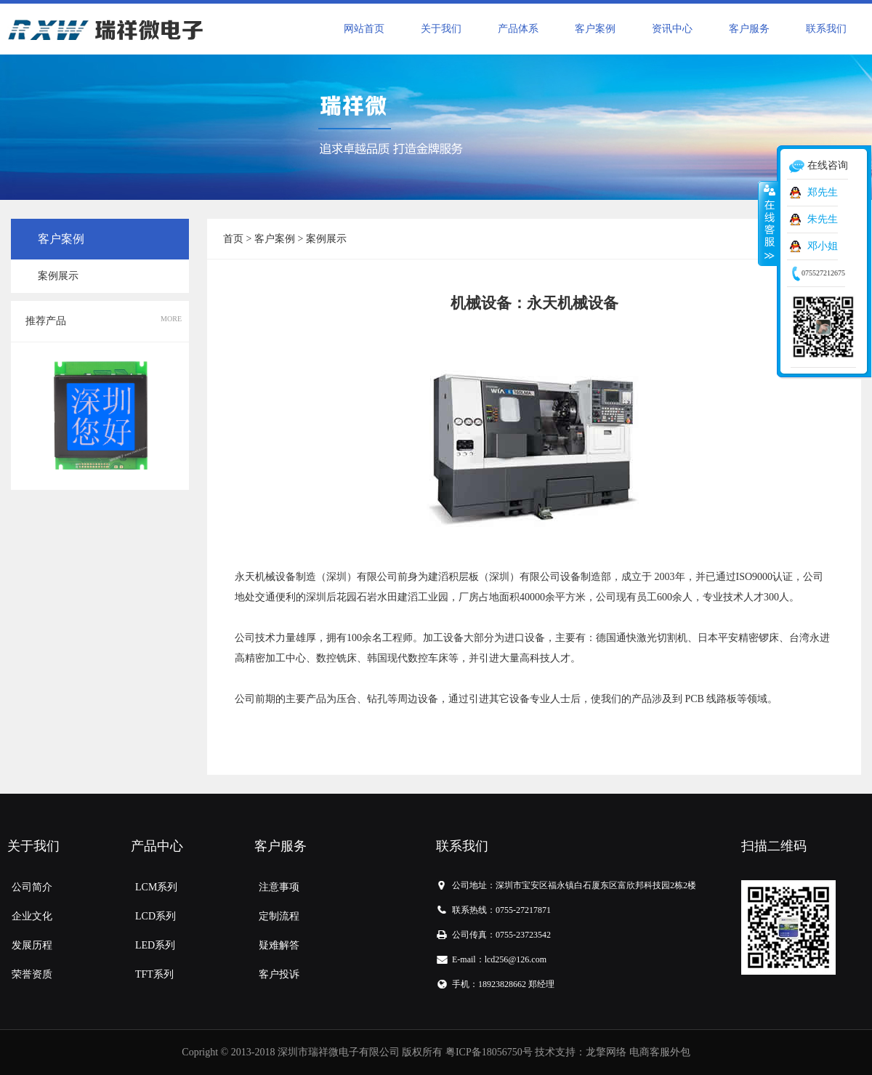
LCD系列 (155, 916)
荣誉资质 (32, 974)
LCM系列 (156, 887)
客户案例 (595, 28)
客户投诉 (279, 974)
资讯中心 (672, 28)
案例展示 (58, 275)
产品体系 (518, 28)
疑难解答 (279, 945)
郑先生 (822, 192)
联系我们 (826, 28)
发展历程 (32, 945)
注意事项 (279, 887)
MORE (171, 319)
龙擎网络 (606, 1052)
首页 (233, 238)
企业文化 (32, 916)
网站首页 (364, 28)
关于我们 (441, 28)
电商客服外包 (659, 1052)
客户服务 (749, 28)
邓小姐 (822, 246)
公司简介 (32, 887)
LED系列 (155, 945)
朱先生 (822, 219)
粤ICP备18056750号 (489, 1052)
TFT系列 (154, 974)
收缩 (768, 223)
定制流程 (279, 916)
